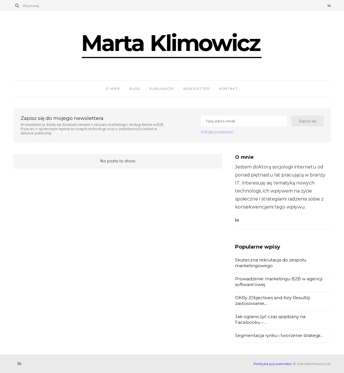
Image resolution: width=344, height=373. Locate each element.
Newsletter (196, 89)
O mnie (113, 89)
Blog (135, 89)
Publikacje (162, 89)
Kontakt (228, 89)
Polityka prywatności (217, 132)
